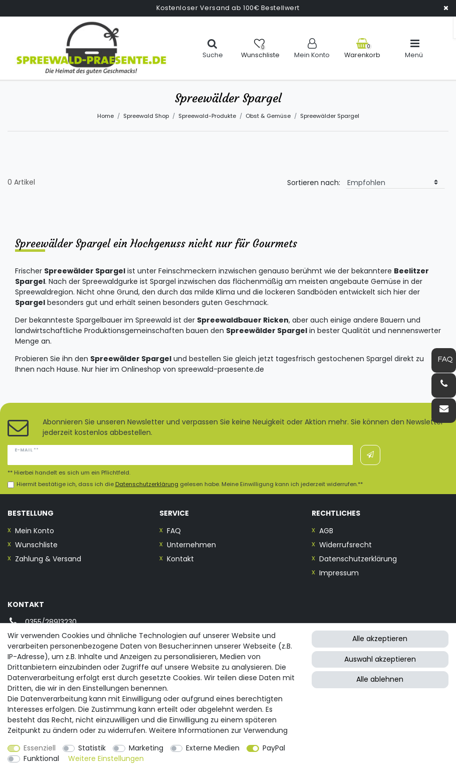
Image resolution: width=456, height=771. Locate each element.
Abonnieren (370, 454)
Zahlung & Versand (48, 559)
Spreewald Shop (146, 116)
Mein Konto (34, 531)
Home (105, 116)
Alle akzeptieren (379, 639)
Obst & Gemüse (268, 116)
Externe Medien (213, 748)
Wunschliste (36, 545)
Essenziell (40, 748)
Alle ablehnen (379, 679)
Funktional (41, 758)
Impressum (339, 573)
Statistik (92, 748)
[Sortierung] (395, 183)
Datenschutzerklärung (358, 559)
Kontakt (180, 559)
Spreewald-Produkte (207, 116)
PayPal (274, 748)
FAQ (174, 531)
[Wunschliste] (260, 48)
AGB (326, 531)
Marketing (146, 748)
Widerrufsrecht (345, 545)
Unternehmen (191, 545)
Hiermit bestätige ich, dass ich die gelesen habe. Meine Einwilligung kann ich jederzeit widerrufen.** (190, 484)
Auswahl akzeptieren (380, 659)
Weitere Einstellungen (106, 758)
